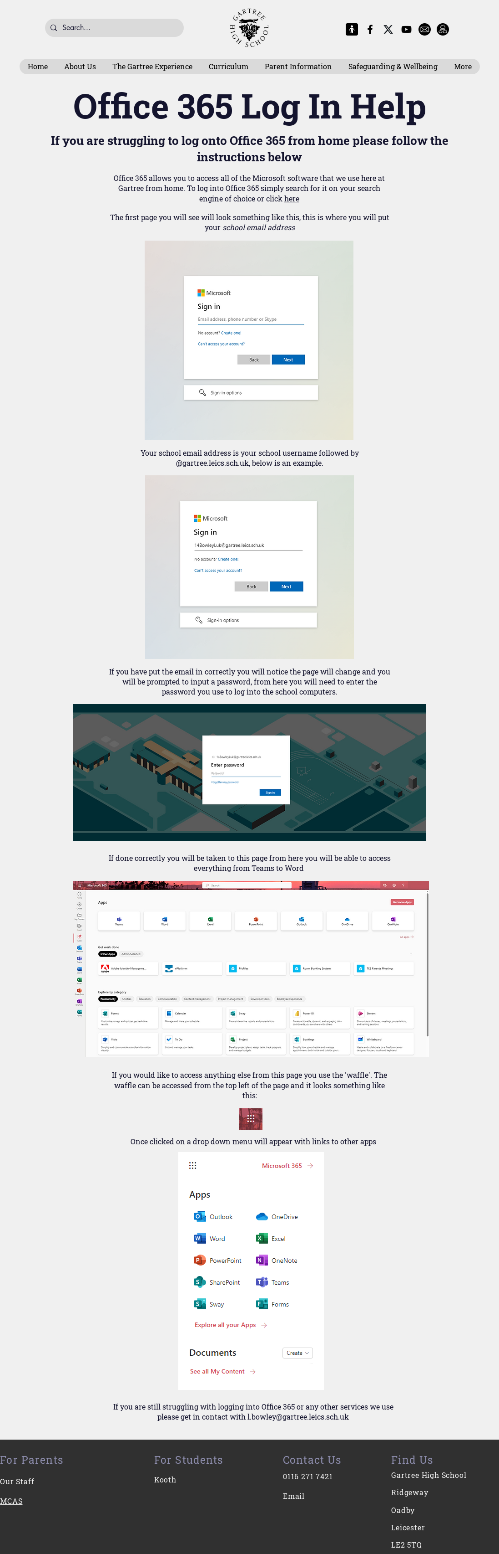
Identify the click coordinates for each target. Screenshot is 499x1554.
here (291, 198)
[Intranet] (443, 29)
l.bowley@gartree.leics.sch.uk (298, 1416)
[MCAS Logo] (352, 29)
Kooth (165, 1479)
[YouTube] (406, 29)
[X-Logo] (388, 29)
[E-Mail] (424, 29)
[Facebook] (370, 29)
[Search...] (113, 28)
